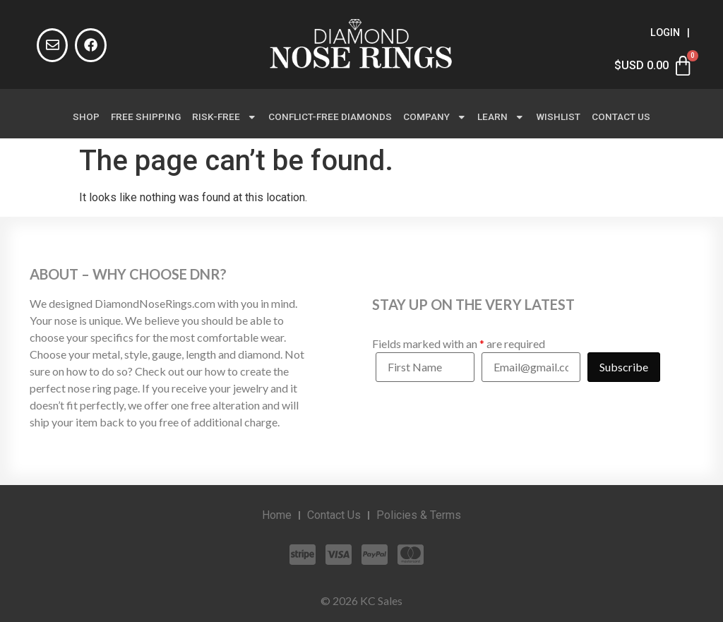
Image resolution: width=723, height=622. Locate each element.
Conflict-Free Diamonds (330, 116)
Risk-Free (224, 117)
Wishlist (558, 116)
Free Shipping (146, 116)
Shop (86, 116)
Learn (501, 117)
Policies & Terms (418, 515)
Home (277, 515)
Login (665, 33)
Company (435, 117)
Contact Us (621, 116)
